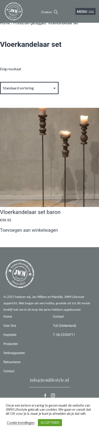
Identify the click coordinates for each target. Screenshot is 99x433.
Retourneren (12, 362)
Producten (10, 344)
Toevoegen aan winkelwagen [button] (29, 230)
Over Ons (9, 325)
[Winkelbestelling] (29, 88)
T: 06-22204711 (64, 335)
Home (5, 23)
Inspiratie (10, 335)
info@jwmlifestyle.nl (49, 380)
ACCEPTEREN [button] (50, 422)
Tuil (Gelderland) (64, 325)
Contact (9, 371)
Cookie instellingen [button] (21, 423)
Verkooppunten (14, 353)
